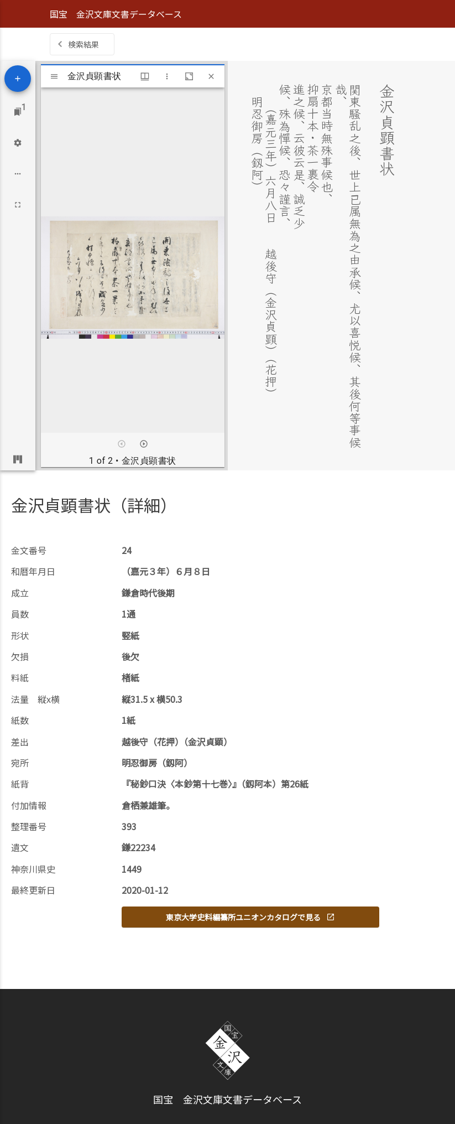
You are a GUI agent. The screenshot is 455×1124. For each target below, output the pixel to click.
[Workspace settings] (18, 143)
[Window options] (167, 76)
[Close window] (211, 76)
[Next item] (144, 444)
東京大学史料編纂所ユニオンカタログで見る (250, 917)
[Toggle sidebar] (54, 76)
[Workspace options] (18, 174)
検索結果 (83, 44)
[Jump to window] (18, 112)
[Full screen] (18, 205)
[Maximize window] (189, 76)
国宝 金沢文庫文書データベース (116, 13)
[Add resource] (17, 78)
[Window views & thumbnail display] (145, 76)
